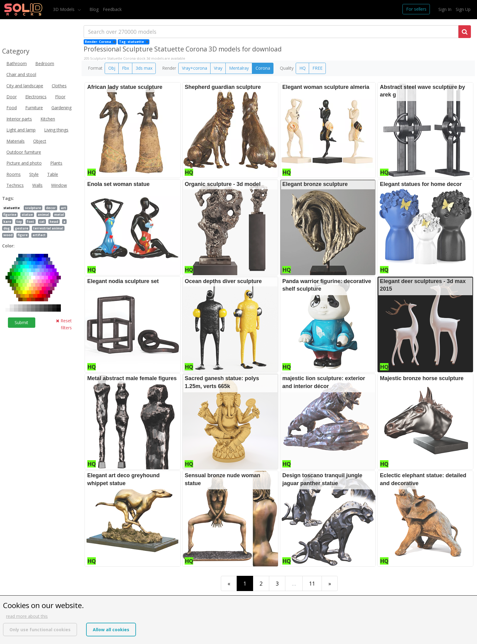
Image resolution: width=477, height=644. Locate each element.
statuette (11, 208)
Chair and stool (21, 74)
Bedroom (44, 63)
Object (39, 141)
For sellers (416, 9)
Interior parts (19, 119)
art (63, 208)
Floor (60, 97)
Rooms (13, 174)
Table (52, 174)
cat (42, 221)
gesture (21, 228)
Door (11, 97)
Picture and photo (24, 163)
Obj (111, 68)
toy (19, 221)
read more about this (27, 616)
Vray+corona (194, 68)
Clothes (59, 86)
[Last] (330, 583)
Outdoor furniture (23, 152)
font (30, 221)
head (54, 221)
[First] (229, 583)
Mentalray (239, 68)
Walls (37, 185)
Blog (94, 9)
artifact (39, 235)
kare (7, 221)
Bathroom (16, 63)
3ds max (144, 68)
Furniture (34, 107)
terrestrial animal (48, 228)
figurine (9, 214)
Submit (21, 322)
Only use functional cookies (40, 629)
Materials (15, 141)
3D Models (64, 9)
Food (11, 107)
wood (7, 235)
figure (23, 235)
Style (34, 174)
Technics (15, 185)
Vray (218, 68)
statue (27, 214)
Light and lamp (21, 130)
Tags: (8, 198)
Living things (56, 130)
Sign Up (463, 9)
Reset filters (64, 324)
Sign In (444, 9)
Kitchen (47, 119)
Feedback (112, 9)
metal (59, 214)
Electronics (36, 97)
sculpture (33, 208)
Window (59, 185)
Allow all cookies (111, 629)
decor (51, 208)
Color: (8, 246)
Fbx (125, 68)
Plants (56, 163)
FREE (317, 68)
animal (43, 214)
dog (6, 228)
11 (312, 583)
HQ (302, 68)
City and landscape (24, 86)
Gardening (61, 107)
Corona (263, 68)
